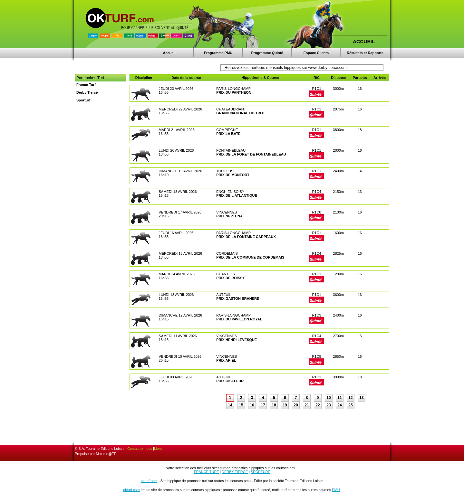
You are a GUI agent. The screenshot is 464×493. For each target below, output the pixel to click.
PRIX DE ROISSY (230, 278)
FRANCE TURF (206, 472)
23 (328, 405)
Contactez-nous (139, 448)
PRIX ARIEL (226, 360)
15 (241, 405)
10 (328, 397)
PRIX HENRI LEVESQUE (236, 340)
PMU (336, 490)
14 (230, 405)
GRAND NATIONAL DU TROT (240, 113)
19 (285, 405)
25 (350, 405)
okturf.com (149, 481)
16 (252, 405)
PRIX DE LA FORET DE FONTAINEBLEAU (251, 154)
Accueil (169, 53)
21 (306, 405)
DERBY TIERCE (235, 472)
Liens (158, 448)
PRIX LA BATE (228, 134)
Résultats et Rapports (365, 53)
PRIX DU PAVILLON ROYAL (239, 319)
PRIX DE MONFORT (232, 175)
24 (339, 405)
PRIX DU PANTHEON (233, 92)
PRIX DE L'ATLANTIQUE (236, 195)
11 (339, 397)
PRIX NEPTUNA (229, 216)
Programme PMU (218, 53)
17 (263, 405)
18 (274, 405)
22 (317, 405)
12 (350, 397)
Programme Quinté (267, 53)
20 (296, 405)
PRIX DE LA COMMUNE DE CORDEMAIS (250, 257)
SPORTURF (260, 472)
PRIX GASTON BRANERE (237, 298)
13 (361, 397)
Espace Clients (316, 53)
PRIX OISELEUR (230, 381)
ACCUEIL (364, 41)
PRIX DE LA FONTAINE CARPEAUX (246, 237)
